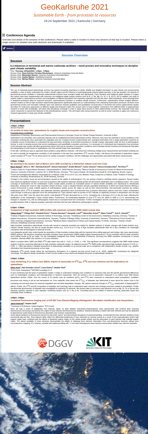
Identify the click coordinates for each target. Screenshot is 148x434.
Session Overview (75, 55)
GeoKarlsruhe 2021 (75, 7)
